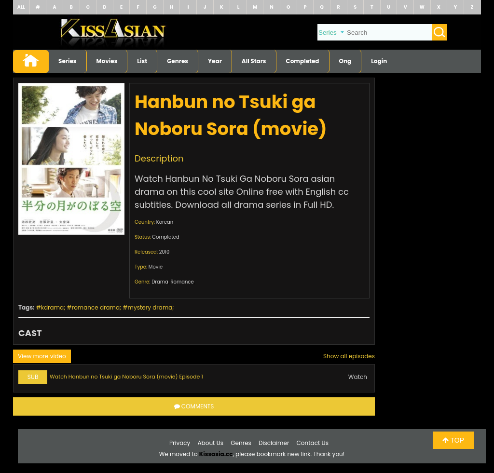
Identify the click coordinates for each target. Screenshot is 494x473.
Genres (177, 61)
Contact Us (313, 443)
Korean (164, 222)
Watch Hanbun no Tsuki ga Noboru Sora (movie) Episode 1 (126, 376)
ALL (21, 7)
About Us (211, 443)
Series (67, 61)
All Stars (254, 61)
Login (379, 61)
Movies (107, 61)
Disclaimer (274, 443)
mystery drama (150, 307)
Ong (345, 61)
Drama (159, 281)
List (142, 61)
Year (215, 61)
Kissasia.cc (216, 454)
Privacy (179, 443)
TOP (453, 440)
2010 (164, 252)
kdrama (52, 307)
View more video (42, 356)
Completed (302, 61)
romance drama (96, 307)
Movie (156, 266)
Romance (181, 281)
